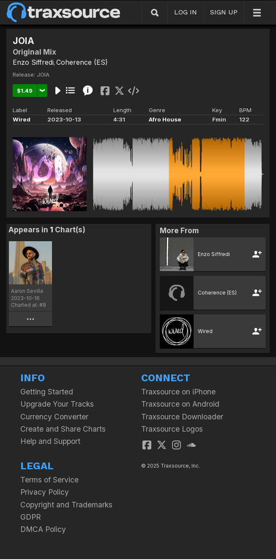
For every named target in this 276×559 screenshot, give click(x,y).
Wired (21, 119)
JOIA (43, 74)
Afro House (165, 119)
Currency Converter (54, 416)
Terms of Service (49, 479)
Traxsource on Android (180, 403)
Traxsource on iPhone (178, 391)
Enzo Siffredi (33, 62)
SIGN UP (224, 12)
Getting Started (46, 391)
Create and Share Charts (63, 428)
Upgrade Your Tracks (57, 403)
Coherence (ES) (82, 62)
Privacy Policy (44, 491)
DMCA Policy (43, 529)
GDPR (30, 516)
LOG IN (185, 12)
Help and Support (50, 441)
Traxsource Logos (172, 428)
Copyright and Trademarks (66, 504)
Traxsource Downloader (182, 416)
